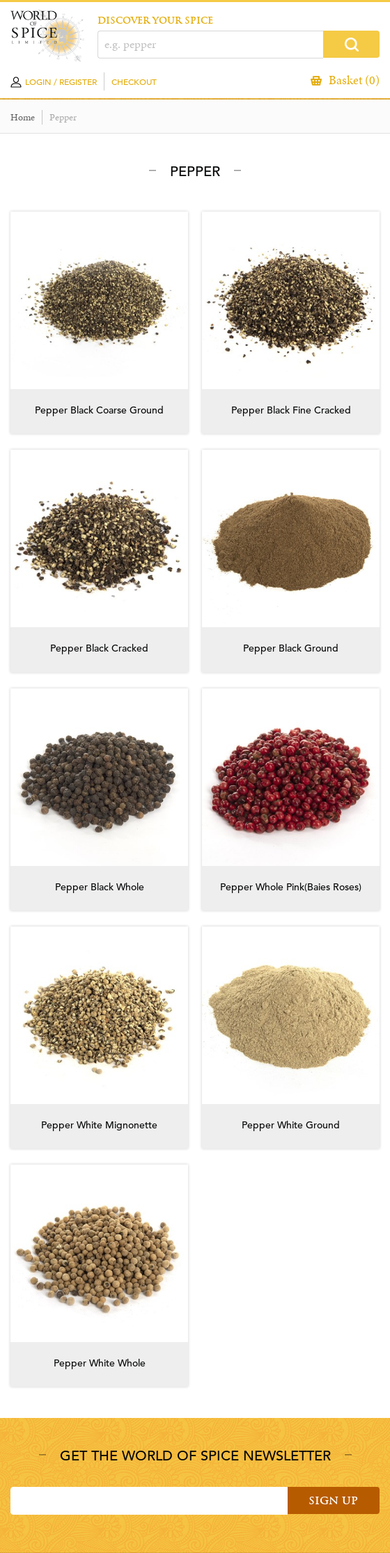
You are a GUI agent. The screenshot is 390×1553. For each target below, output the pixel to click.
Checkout (134, 81)
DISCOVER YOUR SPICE (155, 20)
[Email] (149, 1501)
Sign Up (333, 1501)
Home (22, 117)
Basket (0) (354, 80)
